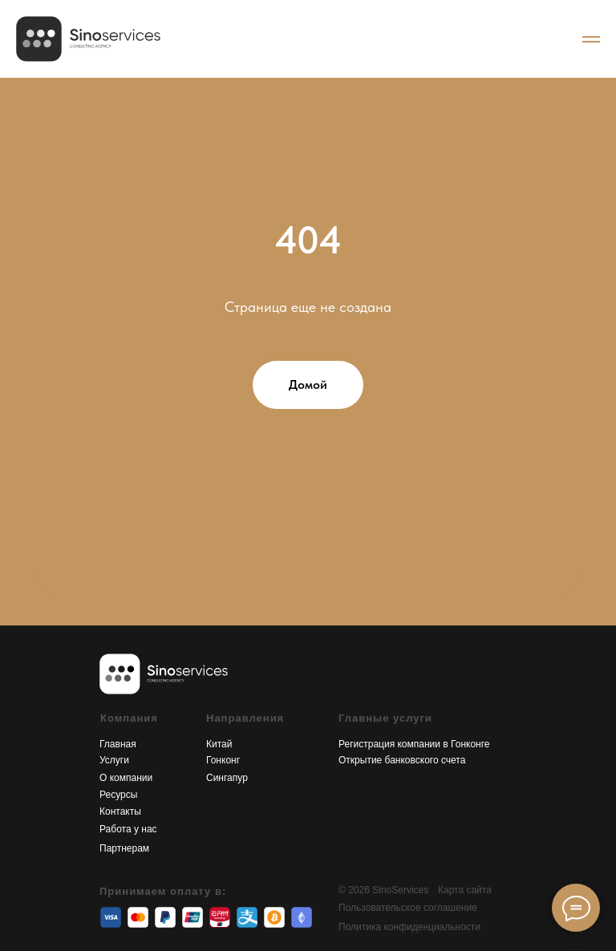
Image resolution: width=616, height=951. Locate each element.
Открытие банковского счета (401, 760)
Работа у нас (128, 829)
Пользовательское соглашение (407, 907)
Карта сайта (465, 890)
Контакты (120, 811)
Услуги (114, 760)
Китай (219, 744)
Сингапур (227, 777)
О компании (125, 777)
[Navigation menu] (591, 39)
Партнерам (124, 848)
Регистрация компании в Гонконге (414, 744)
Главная (117, 744)
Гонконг (223, 760)
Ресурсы (118, 794)
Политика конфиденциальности (409, 927)
